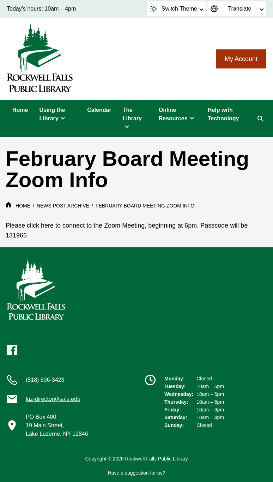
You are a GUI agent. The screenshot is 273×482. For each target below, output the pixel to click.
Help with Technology (223, 114)
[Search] (260, 119)
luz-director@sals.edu (53, 399)
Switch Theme (173, 8)
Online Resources (173, 114)
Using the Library (52, 114)
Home (20, 110)
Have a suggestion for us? (136, 473)
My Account (241, 58)
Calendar (99, 110)
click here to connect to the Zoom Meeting (86, 225)
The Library (132, 114)
